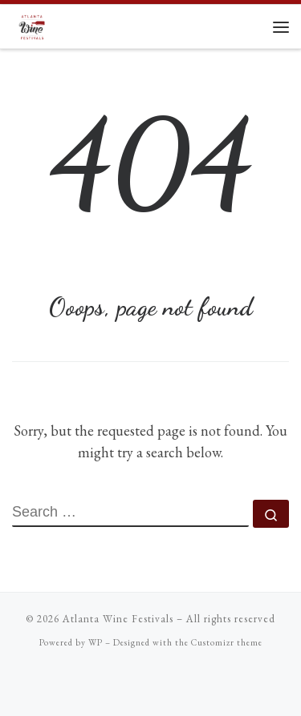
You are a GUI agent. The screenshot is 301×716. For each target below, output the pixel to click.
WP (95, 642)
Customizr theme (226, 642)
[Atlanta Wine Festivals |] (32, 24)
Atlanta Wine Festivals (118, 618)
